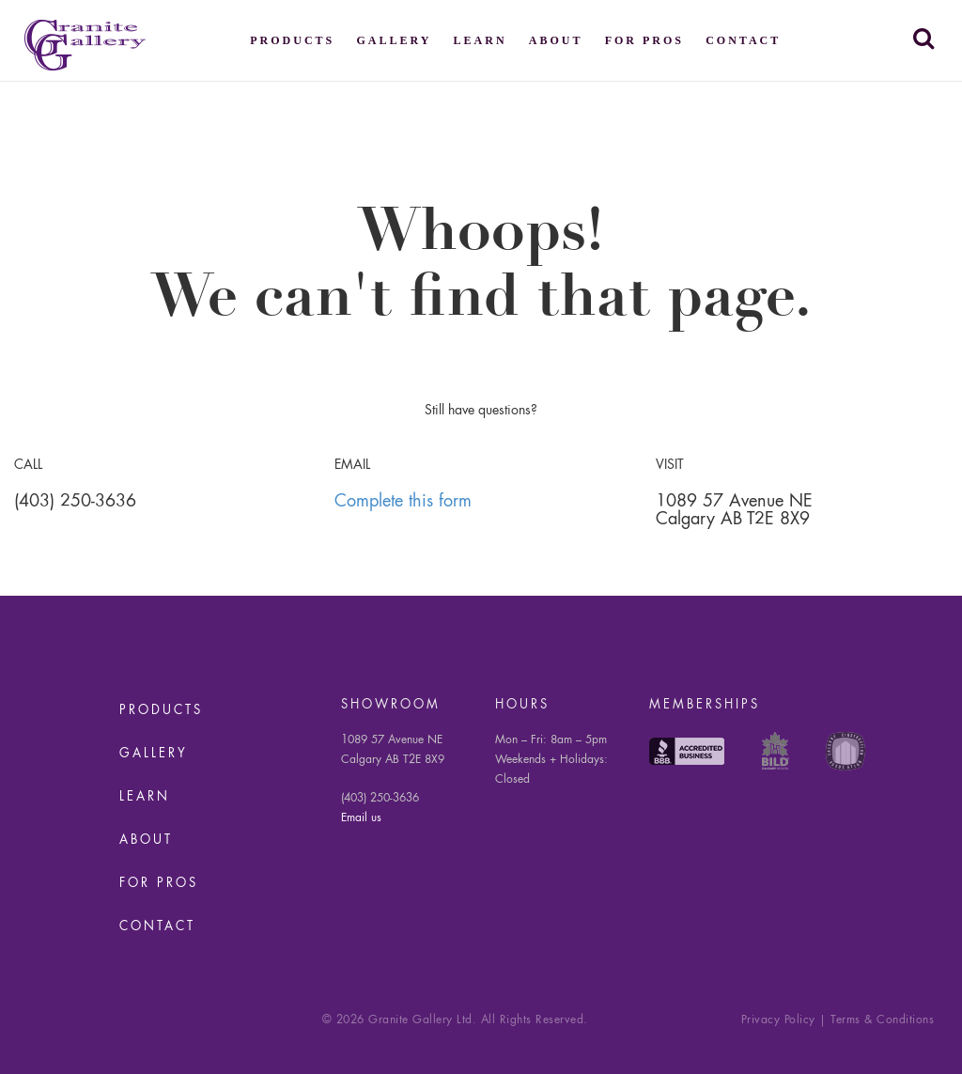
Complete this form (403, 501)
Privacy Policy (778, 1020)
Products (292, 40)
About (556, 40)
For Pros (644, 40)
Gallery (393, 40)
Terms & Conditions (882, 1020)
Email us (361, 818)
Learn (480, 40)
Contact (743, 40)
